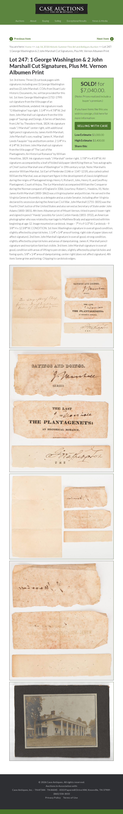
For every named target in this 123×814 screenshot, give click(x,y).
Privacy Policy (53, 802)
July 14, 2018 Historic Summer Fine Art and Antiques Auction (70, 46)
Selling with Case (92, 130)
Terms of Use (70, 802)
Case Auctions (61, 9)
